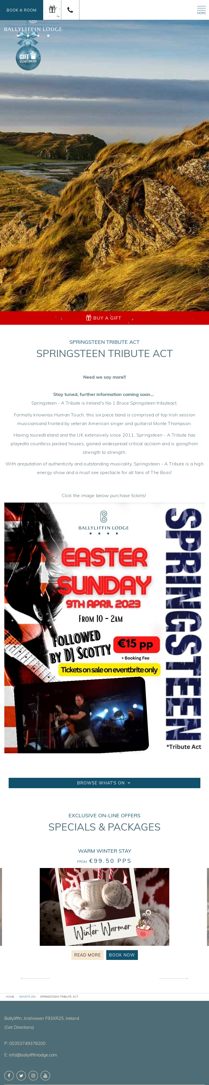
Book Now (122, 955)
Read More (87, 955)
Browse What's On (104, 783)
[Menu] (200, 9)
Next (173, 978)
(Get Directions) (19, 1027)
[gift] (52, 10)
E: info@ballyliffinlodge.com (30, 1055)
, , (41, 1018)
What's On (27, 997)
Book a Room (22, 10)
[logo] (33, 23)
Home (10, 997)
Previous (35, 978)
